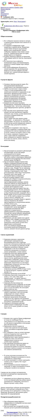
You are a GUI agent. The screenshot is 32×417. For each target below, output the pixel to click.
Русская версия (8, 414)
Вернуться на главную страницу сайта (12, 7)
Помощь (3, 10)
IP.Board (15, 414)
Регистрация (21, 21)
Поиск (2, 12)
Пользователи (5, 13)
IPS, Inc (25, 414)
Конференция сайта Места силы (13, 26)
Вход (15, 21)
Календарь (4, 15)
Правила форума (5, 9)
